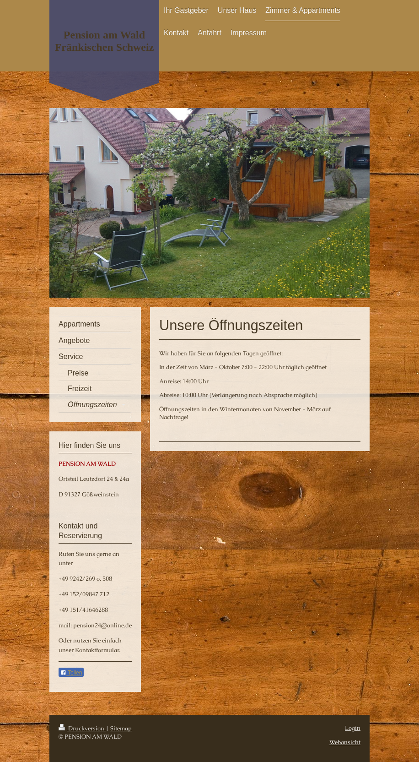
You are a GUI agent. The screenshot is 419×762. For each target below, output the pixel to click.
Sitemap (121, 728)
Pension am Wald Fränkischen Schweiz (104, 41)
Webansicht (344, 742)
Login (352, 728)
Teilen (71, 672)
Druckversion (82, 728)
